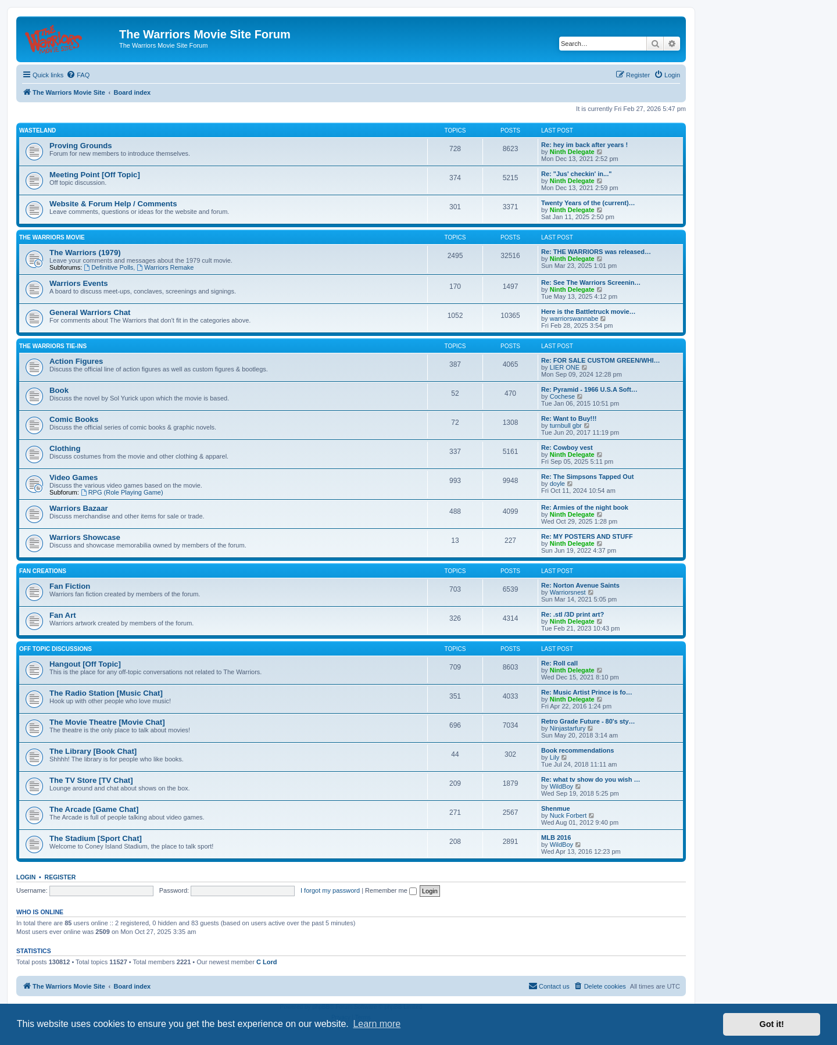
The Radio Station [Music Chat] (106, 693)
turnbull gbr (566, 425)
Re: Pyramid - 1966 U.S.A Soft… (589, 389)
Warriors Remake (165, 267)
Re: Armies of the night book (584, 507)
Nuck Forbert (568, 815)
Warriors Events (78, 283)
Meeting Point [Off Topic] (94, 174)
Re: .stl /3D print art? (572, 614)
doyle (557, 483)
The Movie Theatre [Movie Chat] (107, 722)
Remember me (391, 890)
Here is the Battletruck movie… (588, 311)
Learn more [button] (376, 1024)
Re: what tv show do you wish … (591, 779)
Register (60, 877)
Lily (555, 757)
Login (25, 877)
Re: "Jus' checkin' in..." (576, 173)
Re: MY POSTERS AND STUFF (587, 536)
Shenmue (555, 808)
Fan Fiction (69, 586)
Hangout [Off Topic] (85, 664)
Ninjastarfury (568, 728)
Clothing (64, 448)
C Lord (266, 961)
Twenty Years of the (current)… (588, 202)
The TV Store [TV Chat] (91, 780)
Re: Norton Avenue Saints (580, 585)
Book (59, 390)
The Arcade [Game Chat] (93, 809)
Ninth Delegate (572, 151)
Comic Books (73, 419)
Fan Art (62, 615)
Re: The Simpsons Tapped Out (587, 476)
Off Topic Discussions (55, 649)
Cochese (562, 396)
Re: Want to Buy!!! (569, 418)
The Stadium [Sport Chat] (95, 838)
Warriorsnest (568, 592)
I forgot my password (330, 890)
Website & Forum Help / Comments (113, 203)
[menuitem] (78, 75)
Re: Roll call (559, 663)
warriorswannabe (574, 318)
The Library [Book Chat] (93, 751)
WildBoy (561, 786)
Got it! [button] (772, 1024)
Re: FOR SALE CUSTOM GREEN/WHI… (600, 360)
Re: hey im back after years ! (584, 144)
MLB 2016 (556, 837)
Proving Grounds (80, 145)
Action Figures (76, 361)
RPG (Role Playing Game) (122, 492)
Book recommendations (577, 750)
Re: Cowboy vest (567, 447)
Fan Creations (42, 571)
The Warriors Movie (52, 237)
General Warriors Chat (90, 312)
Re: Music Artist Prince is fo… (586, 692)
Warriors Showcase (84, 537)
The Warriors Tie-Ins (53, 346)
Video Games (73, 477)
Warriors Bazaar (78, 508)
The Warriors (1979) (85, 252)
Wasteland (37, 130)
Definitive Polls (108, 267)
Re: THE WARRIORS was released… (596, 251)
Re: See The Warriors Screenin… (591, 282)
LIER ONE (565, 367)
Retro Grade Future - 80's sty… (588, 721)
